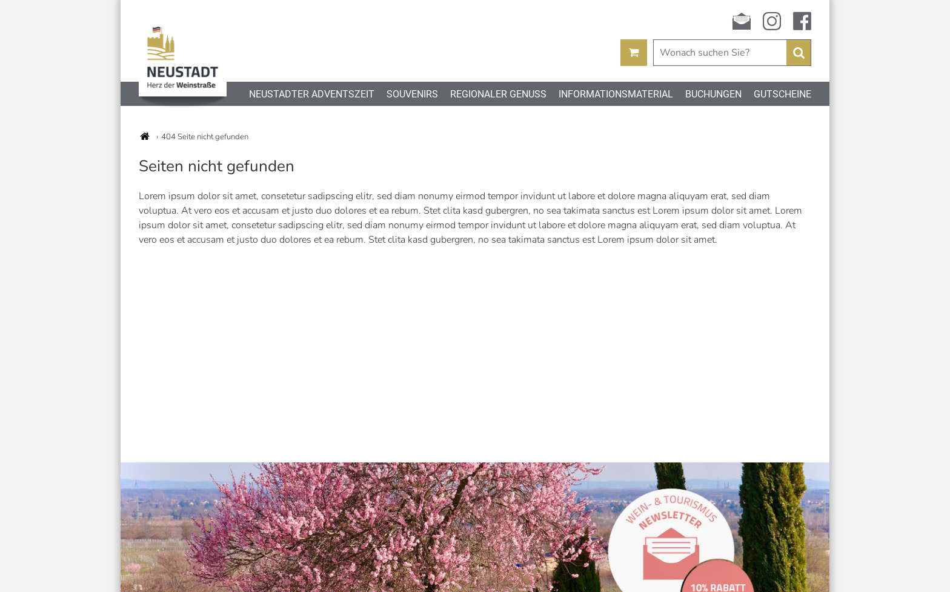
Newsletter (741, 21)
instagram (772, 21)
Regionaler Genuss (498, 94)
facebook (802, 21)
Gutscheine (782, 94)
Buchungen (713, 94)
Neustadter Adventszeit (311, 94)
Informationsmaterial (616, 94)
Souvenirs (412, 94)
